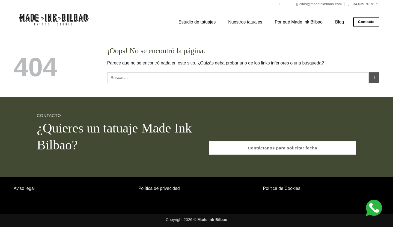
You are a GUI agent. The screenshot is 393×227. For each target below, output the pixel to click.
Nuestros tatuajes (245, 22)
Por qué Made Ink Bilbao (299, 22)
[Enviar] (374, 77)
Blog (339, 22)
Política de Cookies (281, 188)
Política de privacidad (159, 188)
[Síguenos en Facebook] (280, 4)
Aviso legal (24, 188)
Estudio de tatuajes (197, 22)
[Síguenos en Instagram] (285, 4)
